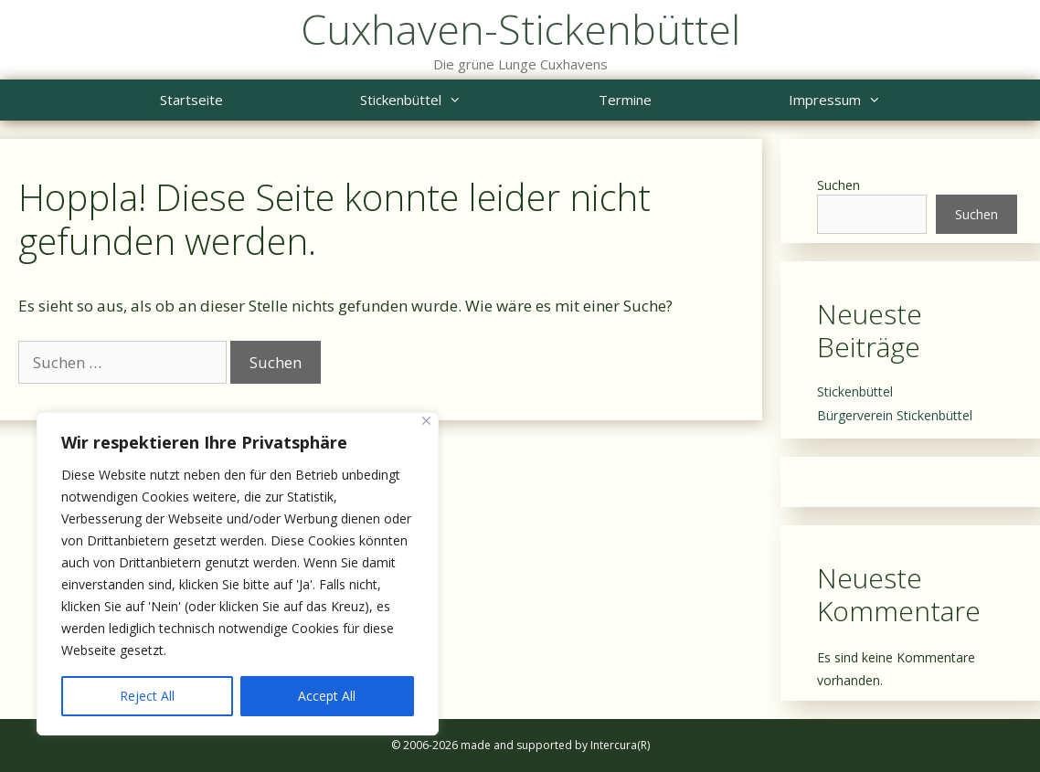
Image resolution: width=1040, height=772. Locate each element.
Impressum (869, 100)
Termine (625, 99)
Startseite (191, 99)
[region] (238, 573)
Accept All (327, 695)
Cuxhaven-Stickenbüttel (520, 29)
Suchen (838, 185)
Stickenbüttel (445, 100)
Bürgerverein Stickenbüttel (894, 415)
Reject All (147, 695)
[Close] (426, 421)
